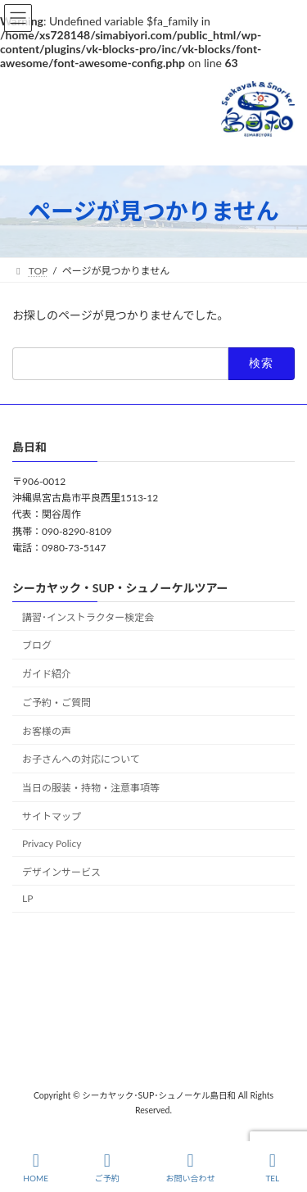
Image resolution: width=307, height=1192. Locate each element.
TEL (272, 1167)
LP (27, 898)
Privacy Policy (51, 842)
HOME (35, 1167)
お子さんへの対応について (81, 759)
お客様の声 (46, 730)
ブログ (37, 645)
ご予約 (107, 1167)
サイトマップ (51, 816)
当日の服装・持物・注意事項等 (91, 788)
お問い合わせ (189, 1167)
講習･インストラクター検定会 (88, 616)
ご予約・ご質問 (56, 702)
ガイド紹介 (46, 674)
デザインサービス (61, 871)
